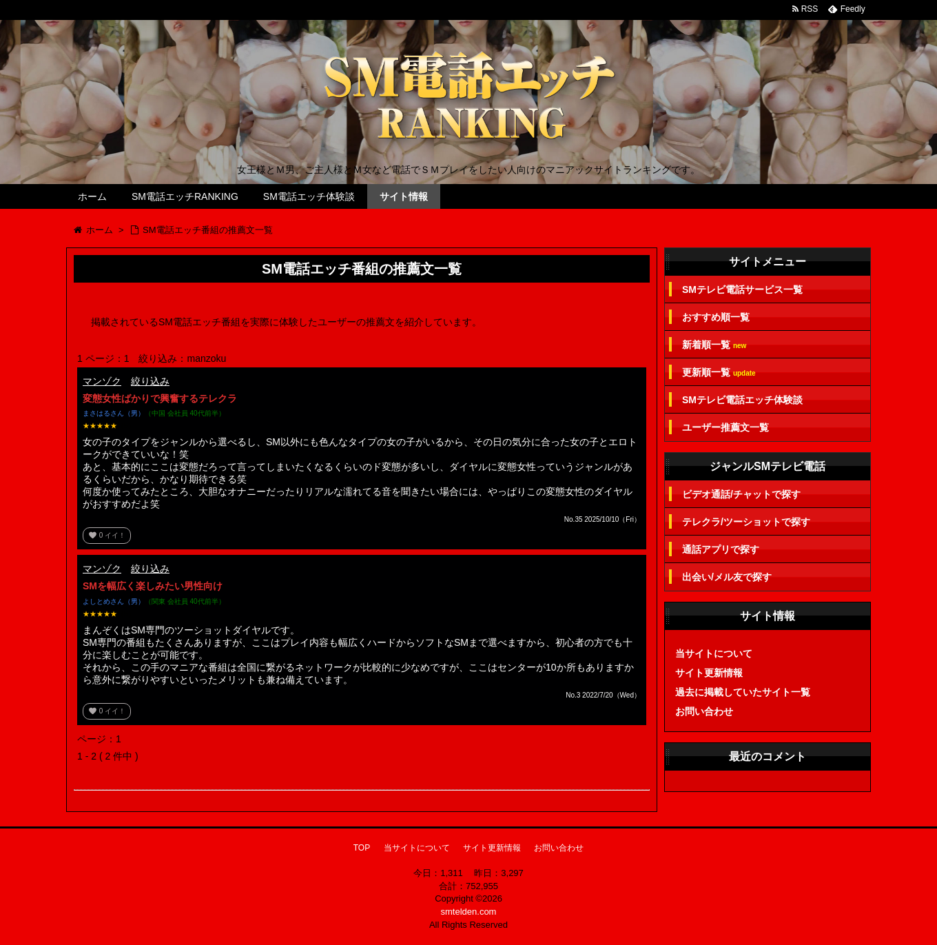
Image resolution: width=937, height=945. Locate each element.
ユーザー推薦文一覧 (725, 427)
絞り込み (150, 381)
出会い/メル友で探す (727, 577)
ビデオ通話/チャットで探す (741, 494)
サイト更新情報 (709, 672)
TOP (361, 848)
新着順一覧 (714, 345)
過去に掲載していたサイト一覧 (742, 692)
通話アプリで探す (720, 549)
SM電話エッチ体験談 (309, 196)
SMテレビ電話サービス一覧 (742, 289)
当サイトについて (713, 653)
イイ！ (106, 535)
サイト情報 (404, 196)
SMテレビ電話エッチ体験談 (742, 400)
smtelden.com (469, 911)
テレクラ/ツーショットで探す (746, 522)
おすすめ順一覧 (716, 317)
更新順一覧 (719, 372)
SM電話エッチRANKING (185, 196)
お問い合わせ (704, 711)
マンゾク (102, 381)
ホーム (92, 196)
